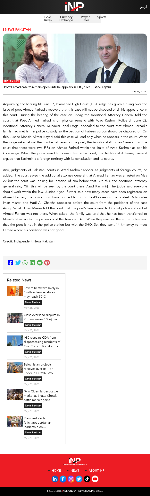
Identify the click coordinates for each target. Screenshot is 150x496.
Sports (101, 17)
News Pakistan (33, 302)
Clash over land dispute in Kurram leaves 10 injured (42, 317)
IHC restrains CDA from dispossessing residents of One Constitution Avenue (42, 341)
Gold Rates (48, 18)
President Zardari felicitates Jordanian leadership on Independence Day (38, 422)
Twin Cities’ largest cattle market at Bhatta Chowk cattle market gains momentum (41, 395)
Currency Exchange (66, 18)
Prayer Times (85, 18)
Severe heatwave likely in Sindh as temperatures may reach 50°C (41, 292)
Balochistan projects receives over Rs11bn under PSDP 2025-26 (38, 368)
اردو (143, 6)
